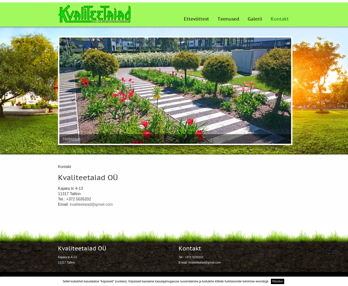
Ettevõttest (196, 19)
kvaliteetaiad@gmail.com (91, 204)
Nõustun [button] (277, 281)
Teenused (228, 19)
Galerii (255, 19)
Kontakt (280, 19)
